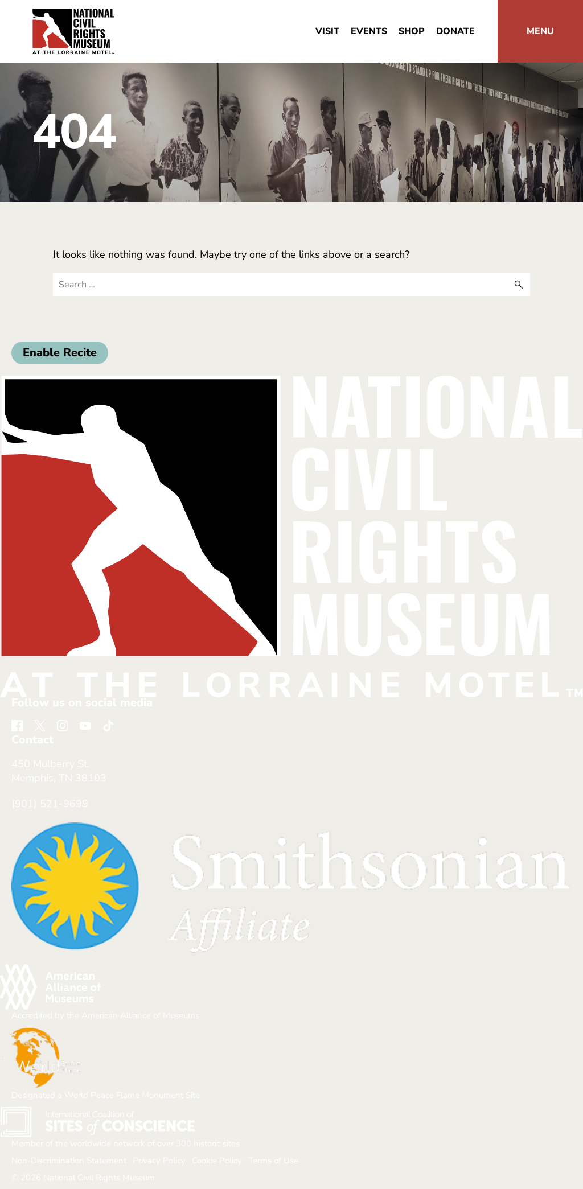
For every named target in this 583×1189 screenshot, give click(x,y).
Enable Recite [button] (60, 352)
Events (369, 31)
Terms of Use (273, 1160)
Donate (455, 31)
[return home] (73, 15)
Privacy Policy (159, 1160)
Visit (327, 31)
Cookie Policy (217, 1160)
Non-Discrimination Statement (68, 1160)
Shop (412, 31)
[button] (540, 31)
